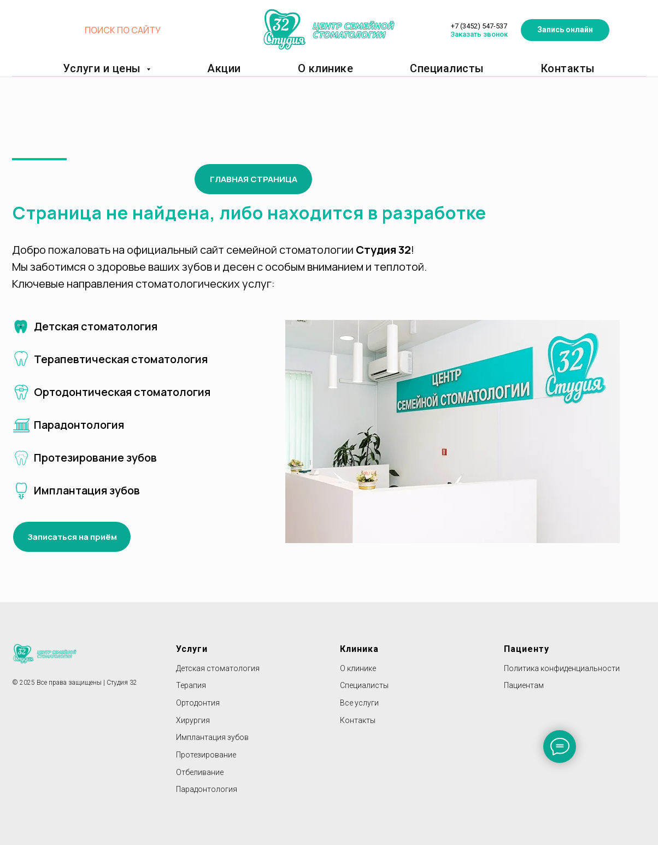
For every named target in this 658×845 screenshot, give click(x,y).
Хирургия (193, 720)
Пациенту (526, 649)
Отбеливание (200, 772)
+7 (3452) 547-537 (485, 17)
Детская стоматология (218, 668)
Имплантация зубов (212, 737)
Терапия (191, 685)
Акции (223, 68)
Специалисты (424, 68)
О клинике (313, 68)
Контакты (530, 68)
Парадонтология (206, 789)
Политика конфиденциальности (562, 668)
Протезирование (206, 754)
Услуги (192, 649)
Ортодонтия (198, 702)
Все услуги (359, 702)
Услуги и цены (126, 68)
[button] (592, 22)
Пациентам (524, 685)
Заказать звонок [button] (485, 30)
